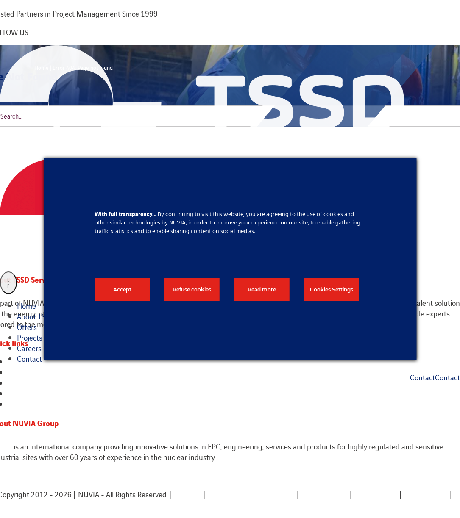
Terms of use (375, 494)
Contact (188, 494)
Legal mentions (269, 494)
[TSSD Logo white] (202, 50)
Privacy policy (426, 494)
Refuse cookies (192, 289)
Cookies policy (323, 494)
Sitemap (222, 494)
